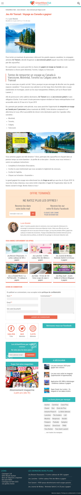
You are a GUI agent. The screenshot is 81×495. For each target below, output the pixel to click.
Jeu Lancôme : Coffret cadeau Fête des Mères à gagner (40, 258)
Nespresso (56, 419)
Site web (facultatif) (14, 309)
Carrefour (55, 405)
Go (33, 214)
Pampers (48, 422)
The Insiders (57, 415)
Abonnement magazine (22, 391)
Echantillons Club (11, 10)
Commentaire (45, 296)
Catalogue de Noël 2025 (10, 482)
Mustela (47, 419)
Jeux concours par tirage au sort (36, 10)
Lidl (65, 415)
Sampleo (64, 422)
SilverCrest (56, 426)
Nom (8, 296)
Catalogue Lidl (7, 474)
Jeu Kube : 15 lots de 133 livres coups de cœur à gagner (40, 278)
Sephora (47, 426)
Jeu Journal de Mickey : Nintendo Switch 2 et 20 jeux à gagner (64, 258)
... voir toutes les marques (53, 433)
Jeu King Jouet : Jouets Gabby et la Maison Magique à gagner (64, 278)
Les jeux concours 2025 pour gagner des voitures (60, 367)
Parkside (56, 422)
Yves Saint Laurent (61, 429)
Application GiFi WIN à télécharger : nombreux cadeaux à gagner (62, 382)
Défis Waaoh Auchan (9, 476)
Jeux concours (21, 10)
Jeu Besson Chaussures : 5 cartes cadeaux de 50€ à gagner (16, 258)
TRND (64, 426)
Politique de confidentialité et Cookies (71, 493)
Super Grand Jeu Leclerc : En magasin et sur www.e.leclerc (61, 390)
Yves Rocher (49, 429)
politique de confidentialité (51, 292)
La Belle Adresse (64, 412)
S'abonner (30, 355)
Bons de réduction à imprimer (12, 478)
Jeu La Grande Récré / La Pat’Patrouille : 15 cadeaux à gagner (17, 278)
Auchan (47, 405)
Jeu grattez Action (8, 484)
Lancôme (48, 415)
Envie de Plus (61, 408)
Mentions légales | (56, 493)
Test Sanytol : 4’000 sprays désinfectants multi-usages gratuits (49, 483)
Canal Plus (64, 405)
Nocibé (64, 419)
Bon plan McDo (7, 480)
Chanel (47, 408)
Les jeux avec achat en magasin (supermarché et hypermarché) (62, 374)
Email (9, 302)
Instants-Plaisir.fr (50, 412)
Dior (53, 408)
